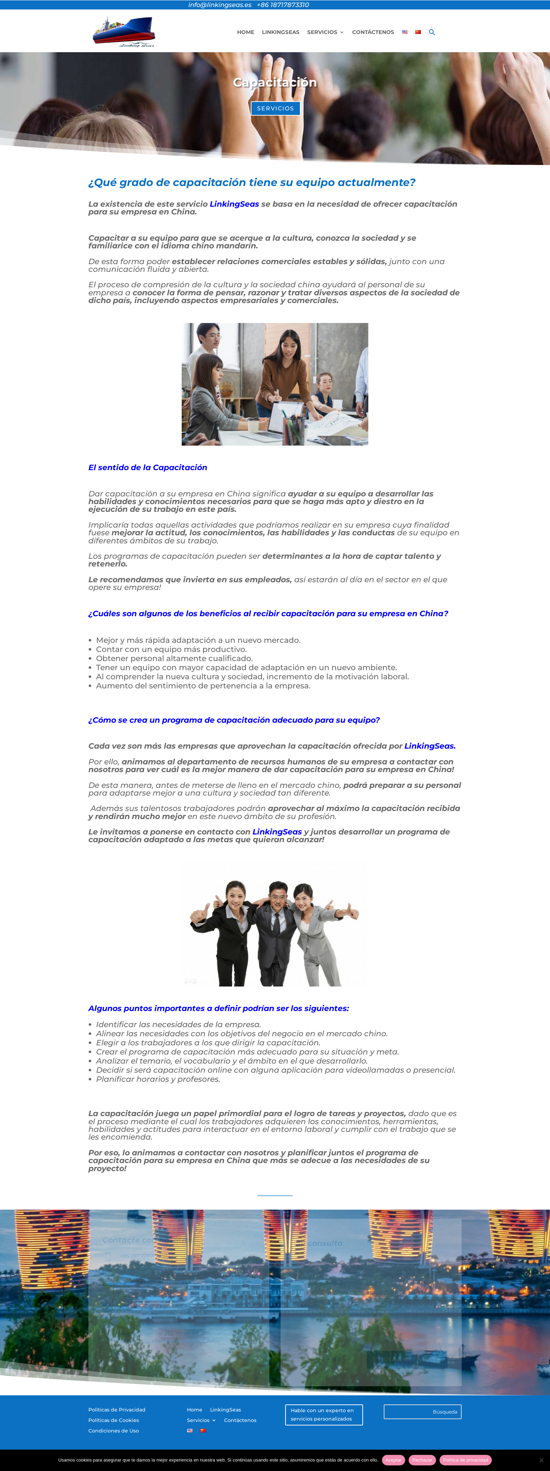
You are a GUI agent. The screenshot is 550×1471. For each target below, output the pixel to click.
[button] (432, 32)
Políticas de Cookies (113, 1420)
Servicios (322, 32)
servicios (275, 108)
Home (245, 32)
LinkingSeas (281, 32)
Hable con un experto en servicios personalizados (322, 1414)
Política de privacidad (465, 1460)
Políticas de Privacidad (117, 1410)
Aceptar (393, 1460)
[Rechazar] (541, 1460)
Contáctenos (373, 32)
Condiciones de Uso (113, 1431)
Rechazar (422, 1460)
